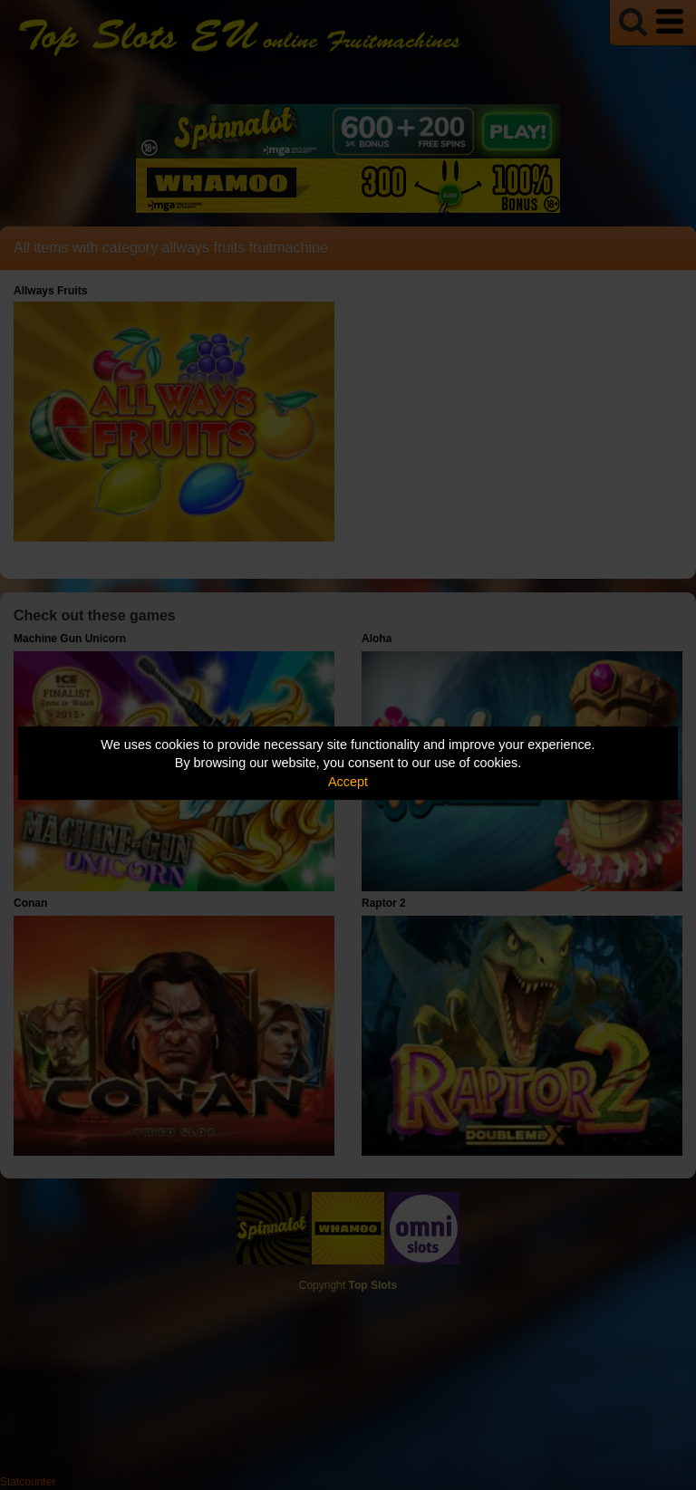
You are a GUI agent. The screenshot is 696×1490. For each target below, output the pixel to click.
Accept (348, 781)
